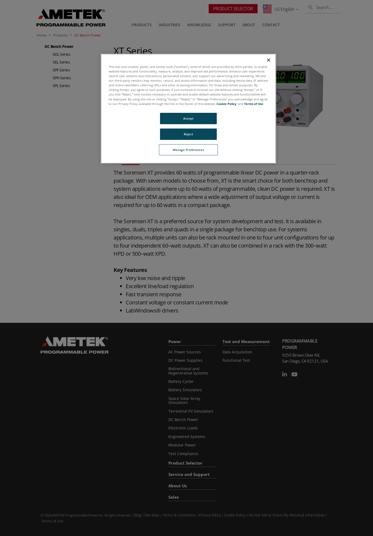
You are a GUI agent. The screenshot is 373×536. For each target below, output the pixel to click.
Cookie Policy (226, 104)
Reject (188, 134)
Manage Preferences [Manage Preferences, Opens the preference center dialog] (188, 150)
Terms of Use (253, 104)
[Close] (269, 60)
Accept (188, 118)
